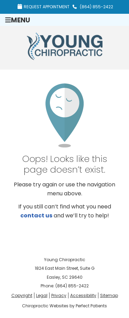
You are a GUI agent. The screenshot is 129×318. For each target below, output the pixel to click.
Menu (17, 20)
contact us (36, 215)
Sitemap (109, 295)
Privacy (58, 295)
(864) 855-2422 (96, 7)
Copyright (21, 295)
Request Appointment (43, 7)
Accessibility (83, 295)
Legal (41, 295)
